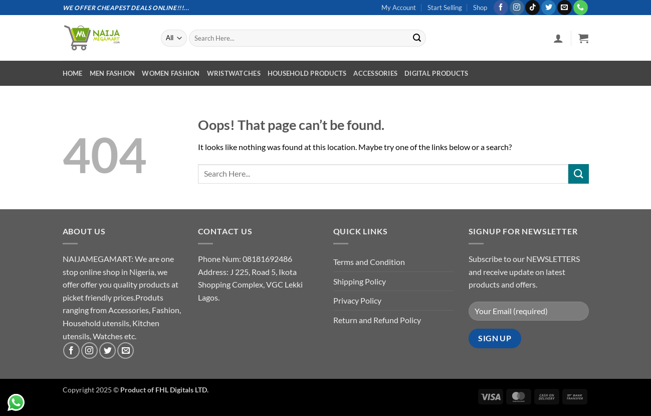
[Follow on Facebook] (501, 7)
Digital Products (436, 73)
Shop (480, 8)
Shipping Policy (359, 281)
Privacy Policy (357, 300)
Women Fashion (170, 73)
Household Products (307, 73)
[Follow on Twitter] (548, 7)
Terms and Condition (369, 261)
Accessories (375, 73)
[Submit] (416, 38)
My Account (398, 8)
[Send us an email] (564, 7)
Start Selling (444, 8)
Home (73, 73)
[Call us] (580, 7)
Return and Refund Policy (377, 320)
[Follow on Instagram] (517, 7)
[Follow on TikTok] (532, 7)
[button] (558, 38)
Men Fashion (112, 73)
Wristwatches (234, 73)
